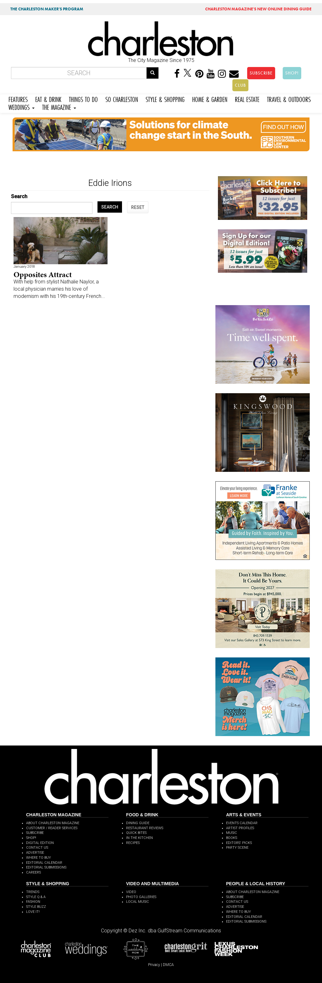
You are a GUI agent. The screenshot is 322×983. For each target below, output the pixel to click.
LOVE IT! (33, 912)
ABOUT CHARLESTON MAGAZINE (52, 823)
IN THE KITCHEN (139, 838)
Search (19, 196)
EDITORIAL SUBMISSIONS (46, 867)
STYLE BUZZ (36, 907)
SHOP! (292, 73)
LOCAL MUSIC (137, 902)
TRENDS (32, 892)
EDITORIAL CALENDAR (44, 863)
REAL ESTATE (247, 99)
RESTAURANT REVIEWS (144, 828)
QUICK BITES (136, 833)
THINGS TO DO (83, 99)
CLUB (240, 85)
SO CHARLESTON (121, 99)
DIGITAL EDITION (40, 843)
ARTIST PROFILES (240, 828)
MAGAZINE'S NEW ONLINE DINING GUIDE (258, 9)
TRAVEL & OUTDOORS (289, 99)
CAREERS (33, 872)
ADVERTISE (35, 853)
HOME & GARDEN (209, 99)
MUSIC (231, 833)
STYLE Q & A (36, 897)
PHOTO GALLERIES (141, 897)
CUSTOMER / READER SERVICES (51, 828)
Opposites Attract (43, 274)
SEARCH (109, 206)
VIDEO (131, 892)
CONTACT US (37, 848)
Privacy (154, 965)
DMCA (168, 965)
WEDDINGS (21, 106)
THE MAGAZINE (59, 106)
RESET (137, 207)
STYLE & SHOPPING (165, 99)
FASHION (33, 902)
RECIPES (133, 843)
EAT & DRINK (48, 99)
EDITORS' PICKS (239, 843)
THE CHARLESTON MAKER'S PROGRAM (46, 9)
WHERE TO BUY (38, 858)
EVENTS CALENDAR (242, 823)
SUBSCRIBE (261, 73)
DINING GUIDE (137, 823)
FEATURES (18, 99)
